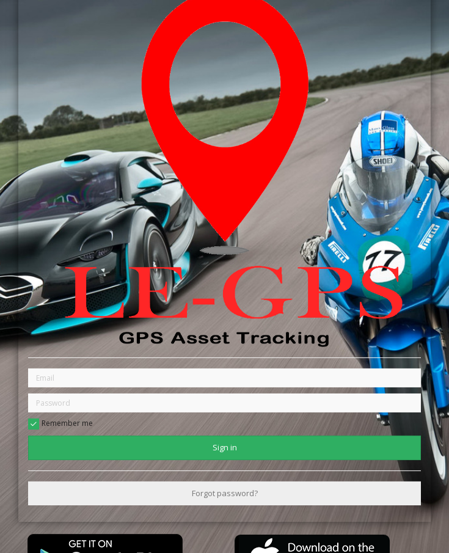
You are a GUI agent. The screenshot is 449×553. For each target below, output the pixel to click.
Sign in (225, 447)
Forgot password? (225, 493)
